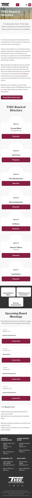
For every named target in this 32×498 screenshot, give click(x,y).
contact (7, 425)
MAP (5, 445)
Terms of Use (26, 492)
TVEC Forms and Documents (23, 294)
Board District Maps (8, 294)
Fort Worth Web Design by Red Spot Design (16, 495)
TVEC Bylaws (24, 74)
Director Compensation (16, 304)
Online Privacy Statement (16, 494)
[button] (29, 4)
